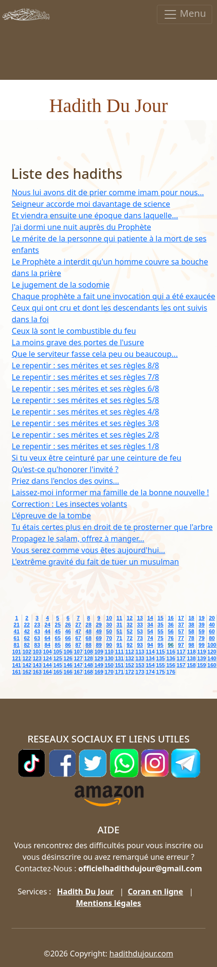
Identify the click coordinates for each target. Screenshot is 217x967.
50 (109, 631)
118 (191, 651)
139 (201, 658)
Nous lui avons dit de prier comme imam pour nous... (108, 192)
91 (119, 645)
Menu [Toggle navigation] (184, 14)
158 (191, 665)
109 (98, 651)
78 (191, 638)
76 (171, 638)
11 (119, 618)
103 (37, 651)
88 (88, 645)
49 (99, 631)
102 (27, 651)
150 (109, 665)
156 (170, 665)
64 (47, 638)
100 (211, 645)
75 (160, 638)
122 (27, 658)
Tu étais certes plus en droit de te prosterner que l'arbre (112, 527)
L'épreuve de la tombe (51, 515)
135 (160, 658)
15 (160, 618)
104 (47, 651)
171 (119, 672)
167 (78, 672)
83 (37, 645)
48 (88, 631)
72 (129, 638)
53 (140, 631)
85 (58, 645)
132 (129, 658)
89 (99, 645)
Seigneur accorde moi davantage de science (91, 204)
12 (129, 618)
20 (212, 618)
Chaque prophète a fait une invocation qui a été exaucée (113, 296)
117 (181, 651)
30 (109, 625)
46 (68, 631)
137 (181, 658)
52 (129, 631)
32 (129, 625)
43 (37, 631)
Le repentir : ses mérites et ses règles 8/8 (85, 365)
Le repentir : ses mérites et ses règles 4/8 (85, 411)
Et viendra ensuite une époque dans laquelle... (95, 215)
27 (78, 625)
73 (140, 638)
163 (37, 672)
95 (160, 645)
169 (98, 672)
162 (27, 672)
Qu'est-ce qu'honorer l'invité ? (65, 469)
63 (37, 638)
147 (78, 665)
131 (119, 658)
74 (150, 638)
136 (170, 658)
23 (37, 625)
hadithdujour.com (141, 953)
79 (201, 638)
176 (170, 672)
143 (37, 665)
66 (68, 638)
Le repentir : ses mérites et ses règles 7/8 (85, 377)
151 (119, 665)
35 (160, 625)
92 (129, 645)
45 (58, 631)
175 (160, 672)
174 (150, 672)
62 (27, 638)
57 (181, 631)
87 (78, 645)
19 (201, 618)
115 (160, 651)
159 (201, 665)
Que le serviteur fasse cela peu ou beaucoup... (95, 354)
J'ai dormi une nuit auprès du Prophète (81, 227)
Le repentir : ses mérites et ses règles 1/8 (85, 446)
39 (201, 625)
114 (150, 651)
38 (191, 625)
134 (150, 658)
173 (140, 672)
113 (140, 651)
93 (140, 645)
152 (129, 665)
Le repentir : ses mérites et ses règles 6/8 (85, 388)
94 (150, 645)
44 (47, 631)
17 (181, 618)
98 (191, 645)
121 (16, 658)
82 (27, 645)
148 (88, 665)
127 (78, 658)
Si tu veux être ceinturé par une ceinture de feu (96, 457)
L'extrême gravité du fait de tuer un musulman (95, 561)
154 (150, 665)
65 (58, 638)
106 (68, 651)
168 (88, 672)
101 (16, 651)
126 (68, 658)
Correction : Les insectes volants (69, 504)
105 (57, 651)
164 (47, 672)
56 (171, 631)
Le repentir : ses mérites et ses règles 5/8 (85, 400)
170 (109, 672)
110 (109, 651)
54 (150, 631)
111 (119, 651)
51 (119, 631)
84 (47, 645)
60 (212, 631)
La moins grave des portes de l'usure (78, 342)
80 (212, 638)
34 (150, 625)
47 (78, 631)
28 (88, 625)
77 (181, 638)
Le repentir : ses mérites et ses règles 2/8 (85, 434)
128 (88, 658)
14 (150, 618)
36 (171, 625)
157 (181, 665)
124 (47, 658)
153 (140, 665)
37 (181, 625)
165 (57, 672)
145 (57, 665)
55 (160, 631)
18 (191, 618)
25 (58, 625)
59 (201, 631)
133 (140, 658)
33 (140, 625)
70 (109, 638)
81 (16, 645)
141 (16, 665)
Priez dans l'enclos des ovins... (65, 481)
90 (109, 645)
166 (68, 672)
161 (16, 672)
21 (16, 625)
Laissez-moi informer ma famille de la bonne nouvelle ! (110, 492)
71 (119, 638)
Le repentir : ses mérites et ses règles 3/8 (85, 423)
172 (129, 672)
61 (16, 638)
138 (191, 658)
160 (211, 665)
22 (27, 625)
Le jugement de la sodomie (61, 284)
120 (211, 651)
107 (78, 651)
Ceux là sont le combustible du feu (74, 331)
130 (109, 658)
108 (88, 651)
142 (27, 665)
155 (160, 665)
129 (98, 658)
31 (119, 625)
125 (57, 658)
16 (171, 618)
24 (47, 625)
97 (181, 645)
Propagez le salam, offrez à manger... (78, 538)
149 (98, 665)
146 (68, 665)
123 (37, 658)
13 (140, 618)
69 (99, 638)
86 (68, 645)
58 (191, 631)
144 (47, 665)
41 (16, 631)
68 (88, 638)
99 (201, 645)
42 (27, 631)
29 (99, 625)
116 (170, 651)
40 (212, 625)
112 (129, 651)
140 (211, 658)
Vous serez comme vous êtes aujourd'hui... (88, 550)
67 (78, 638)
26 (68, 625)
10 (109, 618)
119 (201, 651)
